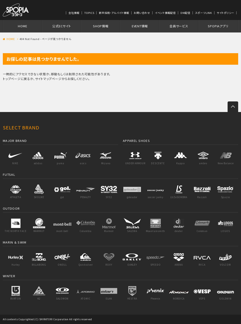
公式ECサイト (61, 26)
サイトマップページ (48, 78)
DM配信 (185, 13)
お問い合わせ (142, 13)
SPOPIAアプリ (218, 26)
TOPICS (89, 13)
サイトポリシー (225, 13)
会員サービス (178, 26)
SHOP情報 (100, 26)
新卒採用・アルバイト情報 (114, 13)
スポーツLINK (203, 13)
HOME (22, 26)
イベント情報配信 (165, 13)
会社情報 (74, 13)
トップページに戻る (16, 78)
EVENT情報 (140, 26)
